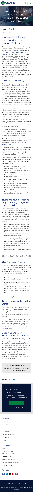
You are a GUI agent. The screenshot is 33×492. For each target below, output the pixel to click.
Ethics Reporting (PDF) (9, 459)
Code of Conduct (7, 465)
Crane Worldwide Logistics (18, 487)
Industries (6, 425)
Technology (6, 428)
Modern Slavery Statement (10, 462)
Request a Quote (16, 403)
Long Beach (8, 328)
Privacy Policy (11, 483)
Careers (5, 440)
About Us (6, 431)
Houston (17, 327)
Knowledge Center (9, 434)
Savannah (11, 327)
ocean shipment (22, 89)
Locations (6, 437)
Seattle (28, 327)
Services (5, 422)
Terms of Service (21, 483)
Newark (22, 327)
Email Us (4, 448)
